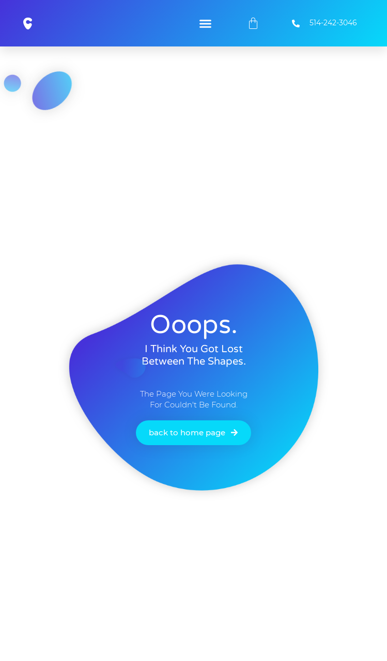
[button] (205, 23)
